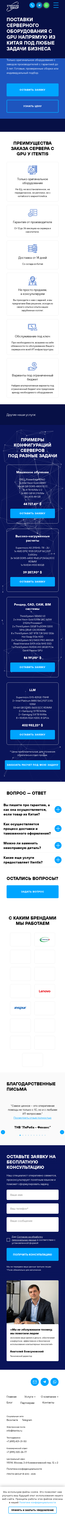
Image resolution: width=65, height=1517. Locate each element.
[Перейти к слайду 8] (39, 1172)
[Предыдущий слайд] (3, 1132)
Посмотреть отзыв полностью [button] (32, 1117)
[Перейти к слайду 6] (33, 1172)
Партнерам (27, 1440)
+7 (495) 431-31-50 (17, 1478)
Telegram (27, 1457)
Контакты (48, 1439)
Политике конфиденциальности (37, 1502)
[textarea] (33, 1261)
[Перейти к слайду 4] (28, 1172)
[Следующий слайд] (62, 1132)
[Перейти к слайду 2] (22, 1172)
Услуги (28, 1433)
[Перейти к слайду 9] (42, 1172)
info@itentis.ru (14, 1467)
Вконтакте (12, 1457)
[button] (33, 89)
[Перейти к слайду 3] (25, 1172)
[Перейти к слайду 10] (45, 1172)
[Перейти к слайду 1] (20, 1172)
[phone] (33, 1246)
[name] (33, 1232)
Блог (10, 1439)
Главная (11, 1433)
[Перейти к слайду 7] (36, 1172)
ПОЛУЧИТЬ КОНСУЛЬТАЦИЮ (32, 1291)
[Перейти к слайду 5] (31, 1172)
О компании (48, 1433)
